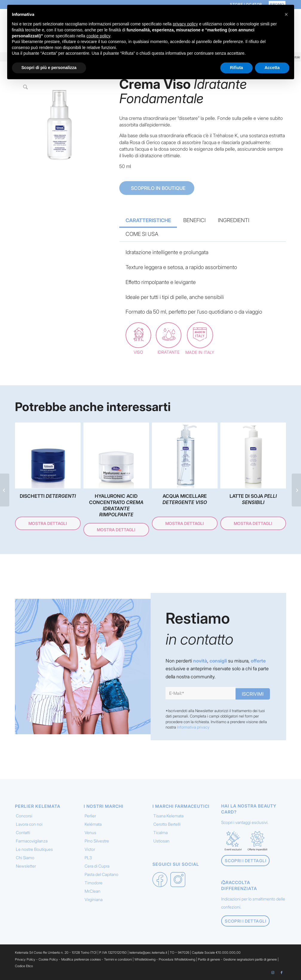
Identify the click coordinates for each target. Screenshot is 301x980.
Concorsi (24, 815)
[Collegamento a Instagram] (272, 972)
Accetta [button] (272, 67)
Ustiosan (161, 840)
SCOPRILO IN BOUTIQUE (157, 188)
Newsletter (26, 865)
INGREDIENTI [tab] (233, 220)
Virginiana (94, 899)
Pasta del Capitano (101, 874)
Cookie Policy (48, 959)
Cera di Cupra (97, 865)
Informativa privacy (193, 727)
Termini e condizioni (118, 959)
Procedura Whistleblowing (177, 959)
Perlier (90, 815)
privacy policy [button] (185, 24)
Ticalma (160, 832)
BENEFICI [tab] (194, 220)
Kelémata (93, 824)
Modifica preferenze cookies (81, 959)
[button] (286, 14)
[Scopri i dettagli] (245, 860)
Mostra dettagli (47, 523)
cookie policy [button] (98, 35)
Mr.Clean (92, 891)
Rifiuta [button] (236, 67)
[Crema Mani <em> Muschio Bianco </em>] (4, 490)
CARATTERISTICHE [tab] (148, 220)
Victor (90, 849)
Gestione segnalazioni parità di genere (250, 959)
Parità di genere (209, 959)
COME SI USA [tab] (142, 234)
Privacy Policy (25, 959)
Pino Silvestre (97, 840)
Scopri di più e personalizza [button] (49, 67)
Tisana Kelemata (168, 815)
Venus (90, 832)
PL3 (88, 857)
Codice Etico (24, 966)
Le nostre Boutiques (34, 849)
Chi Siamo (25, 857)
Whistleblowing (145, 959)
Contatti (23, 832)
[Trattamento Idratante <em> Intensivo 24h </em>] (296, 490)
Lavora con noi (29, 824)
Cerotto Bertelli (167, 824)
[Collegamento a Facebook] (281, 972)
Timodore (94, 882)
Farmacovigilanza (32, 840)
